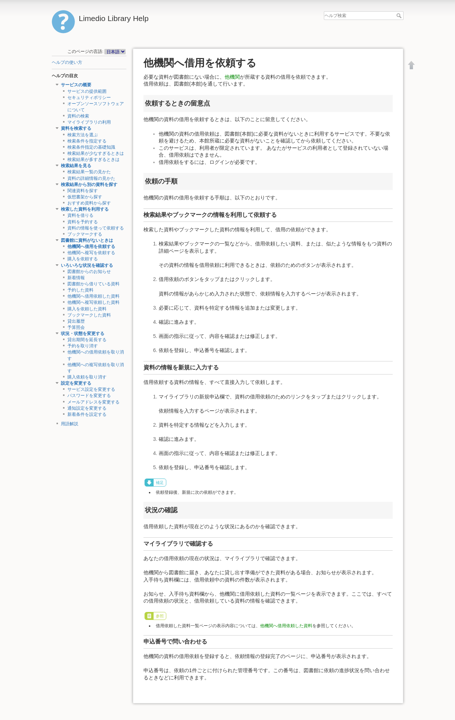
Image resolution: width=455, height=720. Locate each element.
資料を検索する (76, 128)
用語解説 (69, 423)
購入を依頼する (82, 258)
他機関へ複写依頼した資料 (93, 302)
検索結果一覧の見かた (89, 171)
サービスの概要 (76, 84)
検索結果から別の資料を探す (89, 184)
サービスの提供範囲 (87, 91)
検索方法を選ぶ (82, 134)
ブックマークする (84, 234)
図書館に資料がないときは (87, 240)
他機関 (232, 77)
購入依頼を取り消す (87, 377)
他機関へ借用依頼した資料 (93, 296)
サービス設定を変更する (91, 389)
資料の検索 (78, 116)
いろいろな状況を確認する (87, 265)
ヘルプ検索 (399, 15)
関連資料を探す (82, 190)
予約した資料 (80, 290)
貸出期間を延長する (87, 339)
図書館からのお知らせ (89, 271)
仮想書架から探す (84, 196)
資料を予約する (82, 221)
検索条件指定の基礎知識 (91, 147)
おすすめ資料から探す (89, 203)
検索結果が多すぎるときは (93, 159)
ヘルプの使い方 (67, 62)
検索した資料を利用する (85, 209)
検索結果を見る (76, 165)
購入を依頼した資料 (87, 308)
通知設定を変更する (87, 408)
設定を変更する (76, 383)
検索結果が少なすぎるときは (95, 153)
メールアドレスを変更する (93, 402)
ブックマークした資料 (89, 315)
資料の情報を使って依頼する (95, 228)
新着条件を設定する (87, 414)
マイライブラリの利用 (89, 122)
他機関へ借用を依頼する (91, 246)
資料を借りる (80, 215)
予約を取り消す (82, 345)
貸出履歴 (76, 321)
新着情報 (76, 277)
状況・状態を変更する (82, 333)
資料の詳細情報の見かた (91, 178)
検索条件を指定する (87, 141)
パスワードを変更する (89, 395)
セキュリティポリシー (89, 97)
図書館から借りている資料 (93, 283)
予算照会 (76, 327)
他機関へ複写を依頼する (91, 252)
